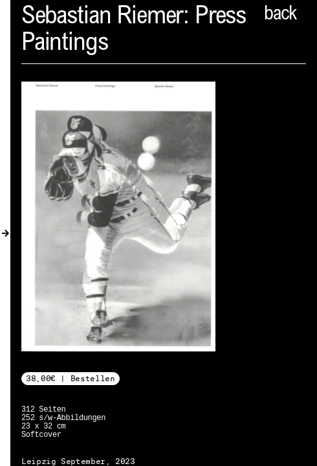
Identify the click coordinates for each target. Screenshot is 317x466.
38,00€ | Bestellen (70, 378)
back (280, 15)
